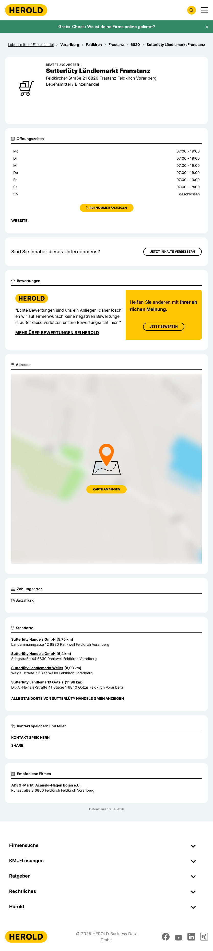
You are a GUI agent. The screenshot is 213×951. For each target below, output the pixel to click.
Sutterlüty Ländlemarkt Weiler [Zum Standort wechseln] (37, 668)
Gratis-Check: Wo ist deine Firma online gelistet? (106, 26)
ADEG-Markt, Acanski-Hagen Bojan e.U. (45, 785)
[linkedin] (191, 936)
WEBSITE (19, 220)
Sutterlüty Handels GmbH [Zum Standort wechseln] (33, 639)
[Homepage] (26, 10)
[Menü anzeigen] (204, 10)
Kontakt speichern (30, 737)
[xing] (204, 936)
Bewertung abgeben (63, 65)
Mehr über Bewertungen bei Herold (57, 332)
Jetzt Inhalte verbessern (172, 251)
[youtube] (178, 936)
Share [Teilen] (17, 745)
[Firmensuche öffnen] (191, 10)
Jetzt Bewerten (164, 326)
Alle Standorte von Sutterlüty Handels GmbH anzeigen (67, 698)
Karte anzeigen (106, 489)
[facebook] (166, 936)
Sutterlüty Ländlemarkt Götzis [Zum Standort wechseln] (37, 682)
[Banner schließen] (207, 27)
